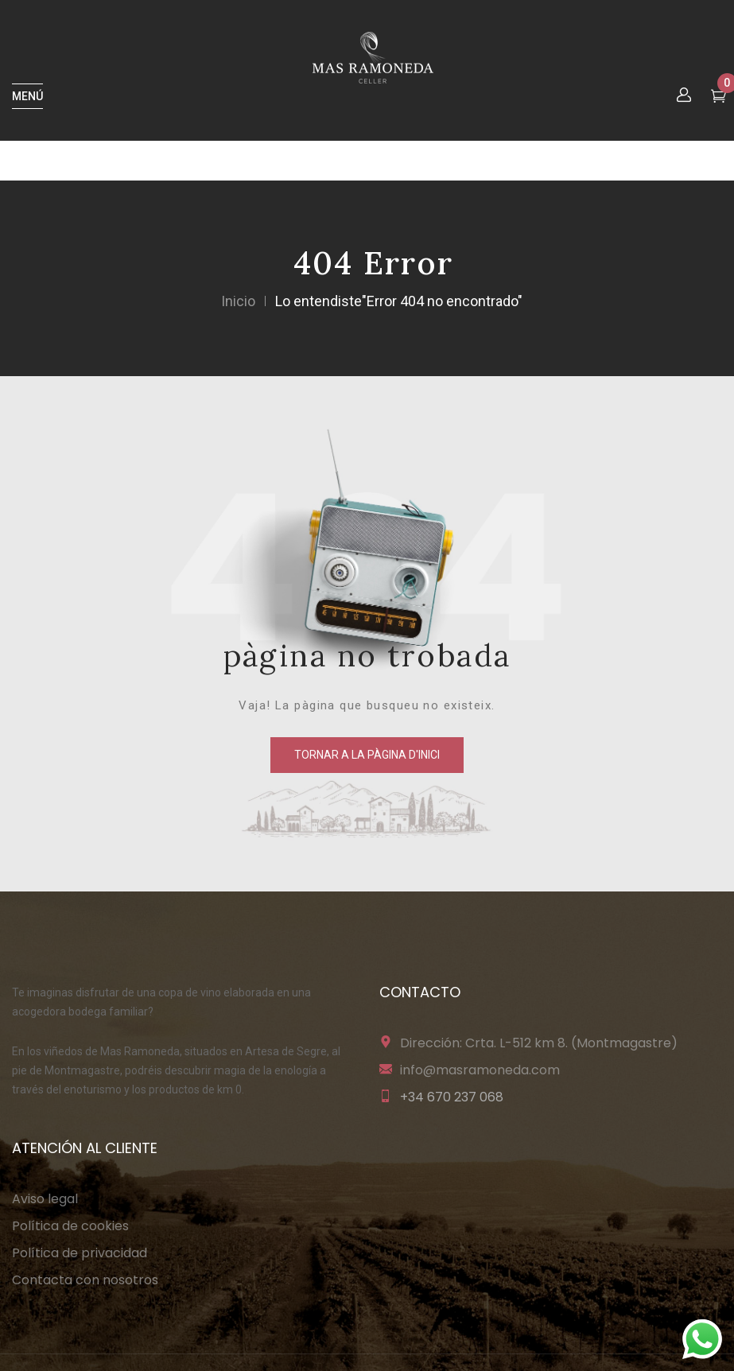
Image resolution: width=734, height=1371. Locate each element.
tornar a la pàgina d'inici (367, 754)
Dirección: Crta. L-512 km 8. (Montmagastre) (539, 1043)
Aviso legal (45, 1199)
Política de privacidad (79, 1253)
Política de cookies (70, 1226)
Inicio (238, 301)
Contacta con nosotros (85, 1280)
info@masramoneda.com (480, 1070)
